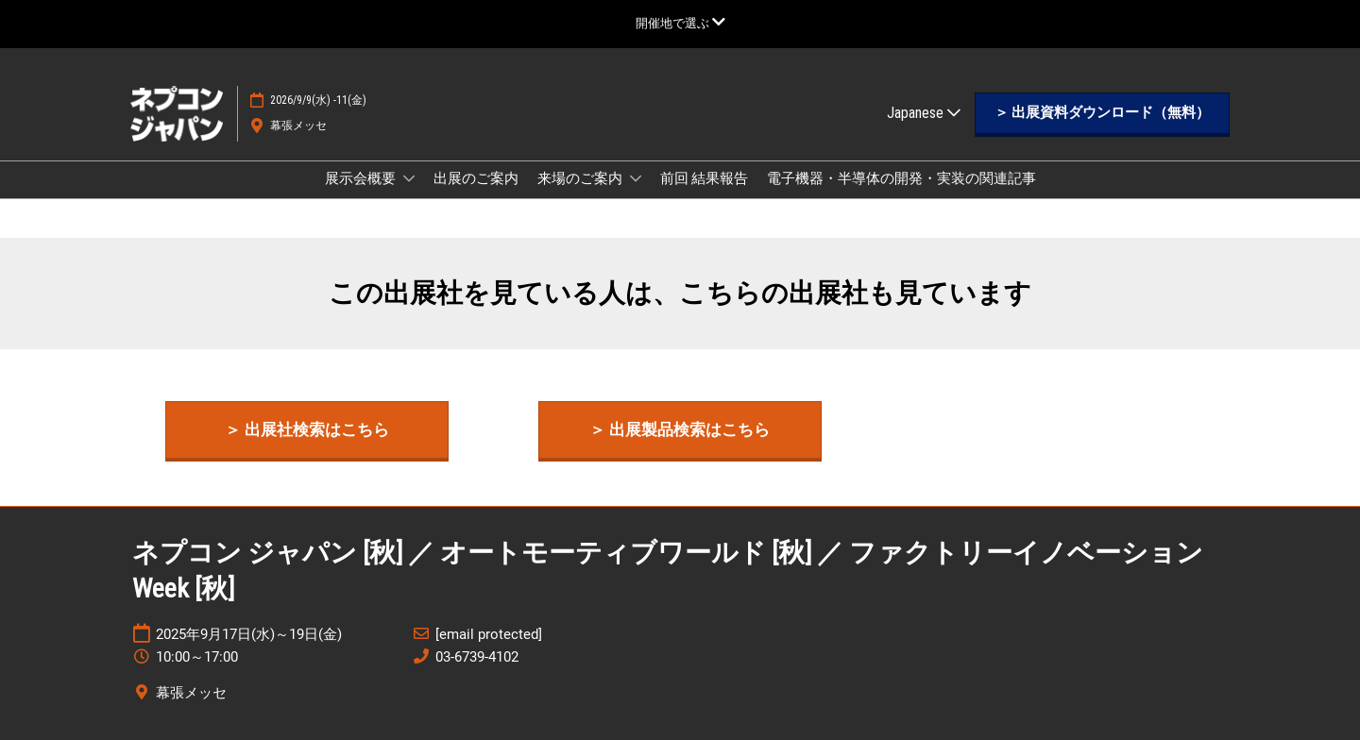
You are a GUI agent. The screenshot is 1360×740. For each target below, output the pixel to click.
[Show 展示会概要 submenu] (409, 178)
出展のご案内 (476, 178)
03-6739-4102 (476, 656)
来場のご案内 (581, 178)
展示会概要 (362, 178)
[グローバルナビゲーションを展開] (680, 23)
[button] (1102, 113)
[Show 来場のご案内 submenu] (635, 178)
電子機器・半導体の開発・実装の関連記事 (901, 178)
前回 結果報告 (704, 178)
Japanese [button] (923, 113)
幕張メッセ (298, 125)
